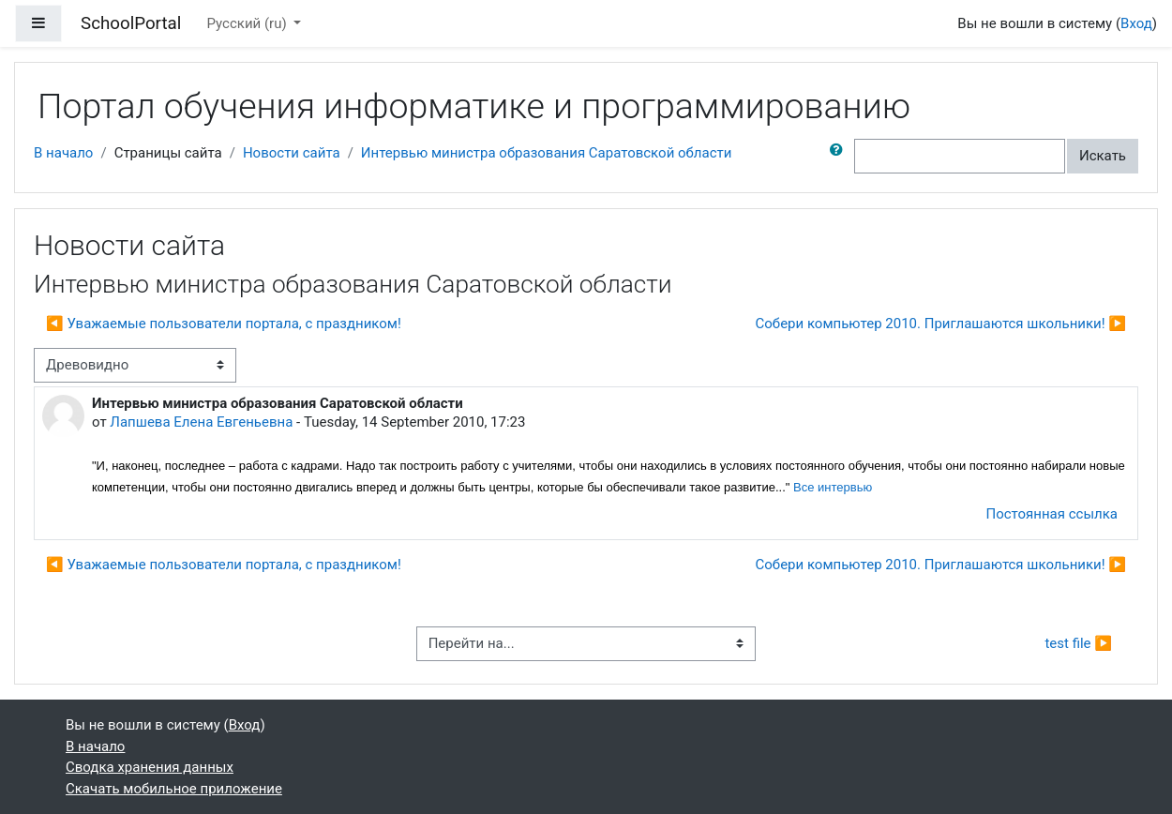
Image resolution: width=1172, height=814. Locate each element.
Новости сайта (291, 152)
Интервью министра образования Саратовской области (546, 152)
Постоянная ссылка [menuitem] (1051, 513)
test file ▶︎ (1078, 643)
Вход (1136, 23)
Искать (1102, 155)
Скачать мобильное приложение (174, 788)
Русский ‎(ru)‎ (249, 23)
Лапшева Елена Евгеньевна (201, 422)
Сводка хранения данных (149, 767)
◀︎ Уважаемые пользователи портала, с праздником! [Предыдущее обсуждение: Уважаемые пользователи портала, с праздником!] (223, 323)
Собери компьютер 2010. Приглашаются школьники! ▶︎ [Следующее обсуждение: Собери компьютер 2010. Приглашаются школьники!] (941, 323)
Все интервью (832, 487)
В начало (63, 152)
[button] (840, 156)
